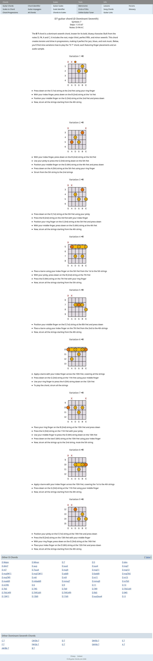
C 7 (3, 640)
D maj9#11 (6, 573)
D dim (124, 562)
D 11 (94, 585)
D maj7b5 (126, 573)
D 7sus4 (35, 570)
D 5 (93, 562)
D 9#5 (124, 592)
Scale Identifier (59, 9)
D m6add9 (36, 581)
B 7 (33, 648)
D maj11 (95, 570)
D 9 (63, 585)
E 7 (123, 640)
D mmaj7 (66, 581)
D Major (5, 562)
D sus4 (95, 566)
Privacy (73, 656)
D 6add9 (95, 573)
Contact (79, 656)
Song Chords (109, 9)
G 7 (63, 644)
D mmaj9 (96, 581)
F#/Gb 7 (35, 644)
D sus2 (65, 566)
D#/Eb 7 (95, 640)
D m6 (34, 577)
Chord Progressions (10, 12)
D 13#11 (5, 596)
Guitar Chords (8, 6)
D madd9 (6, 581)
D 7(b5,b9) (126, 588)
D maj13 (125, 570)
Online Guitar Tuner (86, 12)
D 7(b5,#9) (6, 592)
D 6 (33, 585)
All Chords (32, 12)
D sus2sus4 (97, 596)
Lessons (107, 6)
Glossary (132, 9)
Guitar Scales (58, 6)
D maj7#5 (6, 577)
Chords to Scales (59, 12)
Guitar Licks (108, 12)
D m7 (4, 570)
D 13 (124, 585)
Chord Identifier (34, 6)
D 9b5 (94, 592)
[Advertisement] (76, 113)
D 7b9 (64, 588)
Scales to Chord (9, 9)
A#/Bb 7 (5, 648)
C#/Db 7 (35, 640)
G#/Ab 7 (95, 644)
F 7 (3, 644)
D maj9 (65, 570)
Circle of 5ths (83, 9)
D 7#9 (94, 588)
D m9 (64, 577)
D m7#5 (5, 585)
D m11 (95, 577)
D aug (34, 566)
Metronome (83, 6)
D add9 (65, 573)
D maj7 (125, 566)
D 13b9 (35, 596)
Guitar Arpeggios (34, 9)
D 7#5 (34, 588)
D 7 (63, 562)
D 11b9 (65, 596)
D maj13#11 (37, 573)
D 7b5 (4, 588)
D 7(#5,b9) (36, 592)
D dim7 (5, 566)
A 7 (123, 644)
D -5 (124, 596)
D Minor (35, 562)
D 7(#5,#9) (66, 592)
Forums (132, 6)
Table (147, 557)
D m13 (125, 577)
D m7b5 (125, 581)
